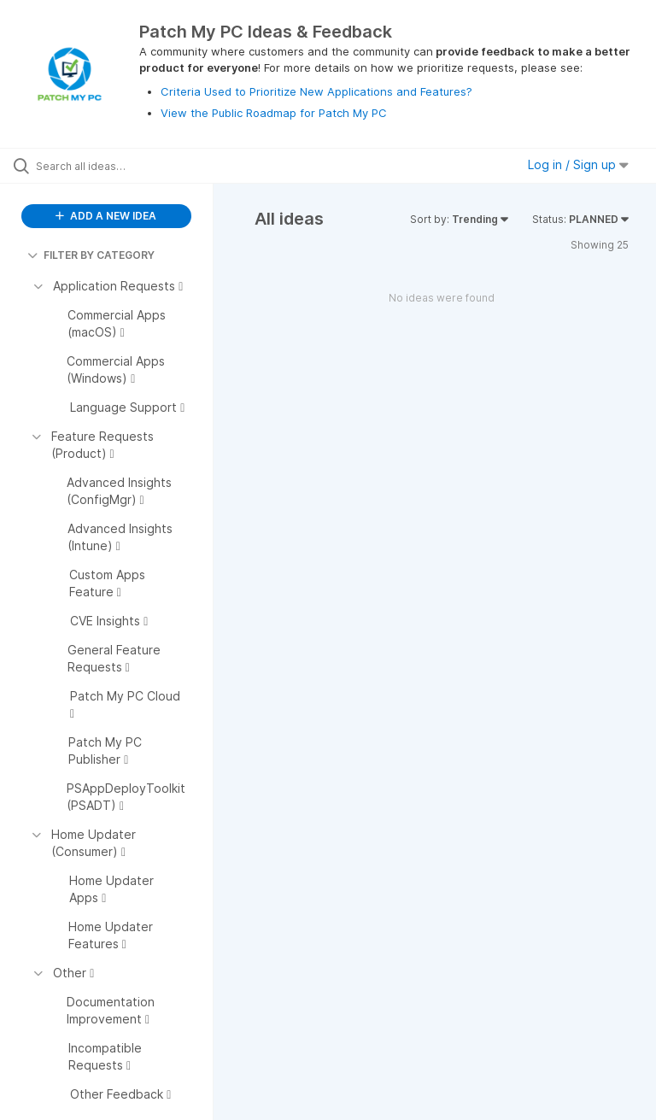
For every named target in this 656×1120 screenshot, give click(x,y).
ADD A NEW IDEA (106, 215)
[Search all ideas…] (115, 165)
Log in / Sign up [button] (578, 164)
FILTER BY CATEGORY (91, 255)
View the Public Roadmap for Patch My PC (274, 113)
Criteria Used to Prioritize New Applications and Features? (316, 91)
